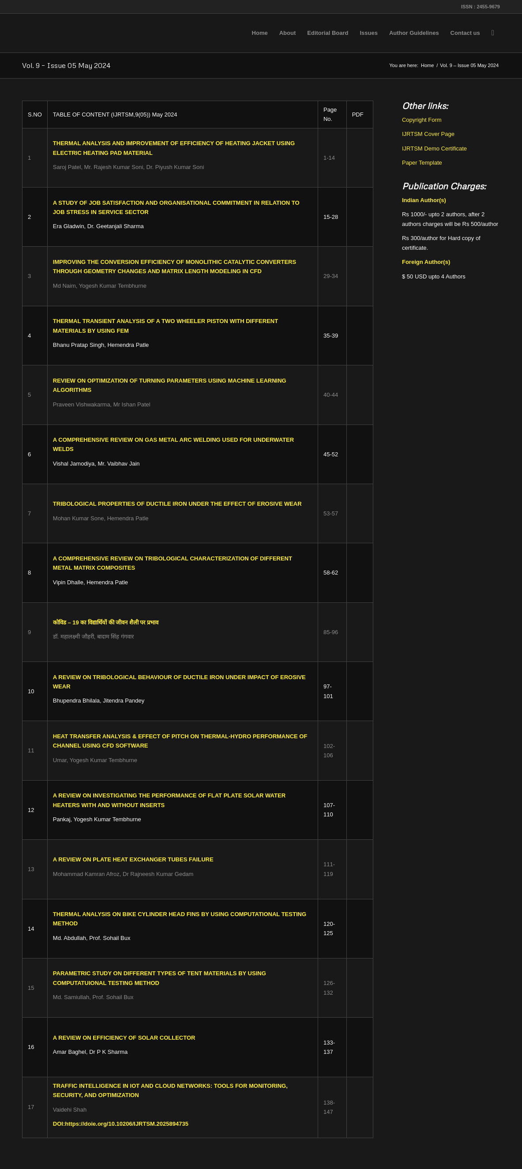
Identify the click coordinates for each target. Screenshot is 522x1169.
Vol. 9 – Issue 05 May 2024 (66, 65)
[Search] (493, 33)
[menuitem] (260, 33)
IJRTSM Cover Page (428, 134)
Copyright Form (422, 120)
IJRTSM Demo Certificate (434, 148)
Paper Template (422, 162)
